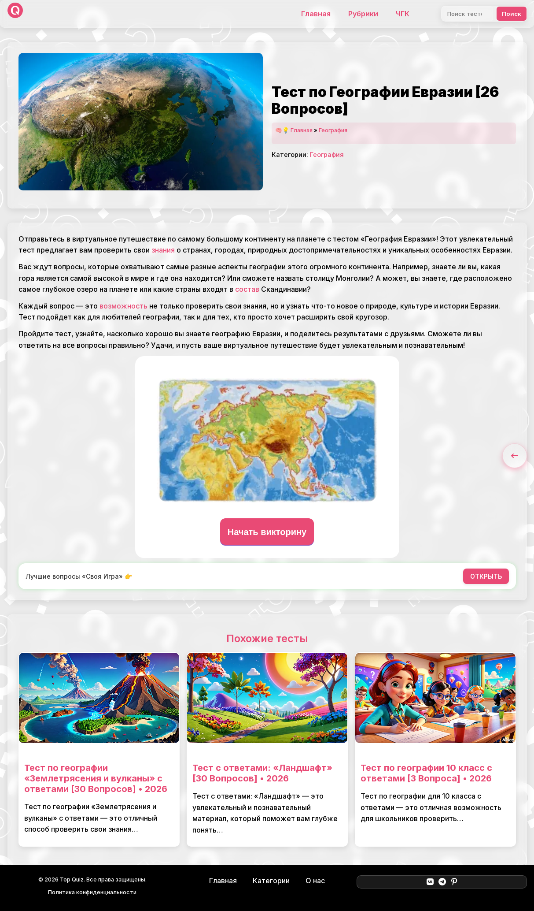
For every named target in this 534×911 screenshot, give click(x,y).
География (333, 130)
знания (163, 249)
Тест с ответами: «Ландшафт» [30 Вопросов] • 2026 (262, 773)
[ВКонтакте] (430, 882)
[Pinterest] (454, 882)
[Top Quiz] (15, 14)
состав (247, 289)
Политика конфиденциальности (92, 892)
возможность (123, 305)
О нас (315, 880)
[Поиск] (467, 13)
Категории (271, 880)
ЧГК (402, 13)
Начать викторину (267, 532)
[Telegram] (442, 882)
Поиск (511, 13)
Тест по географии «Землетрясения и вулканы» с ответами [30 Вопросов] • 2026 (95, 778)
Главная (316, 13)
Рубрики (363, 13)
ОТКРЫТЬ (486, 576)
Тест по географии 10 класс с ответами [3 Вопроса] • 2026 (426, 773)
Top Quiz (72, 879)
